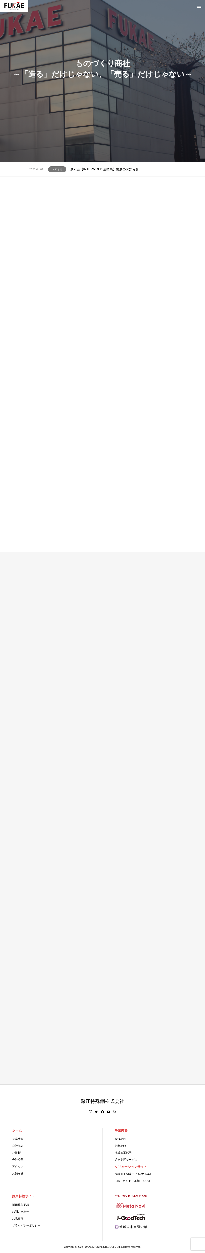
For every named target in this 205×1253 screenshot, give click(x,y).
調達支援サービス (126, 1159)
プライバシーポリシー (26, 1225)
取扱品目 (120, 1139)
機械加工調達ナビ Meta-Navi (133, 1174)
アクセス (17, 1166)
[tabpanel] (102, 81)
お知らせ (57, 169)
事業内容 (121, 1130)
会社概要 (17, 1145)
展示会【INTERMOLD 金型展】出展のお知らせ (104, 169)
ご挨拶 (16, 1152)
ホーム (17, 1130)
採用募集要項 (20, 1204)
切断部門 (120, 1145)
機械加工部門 (123, 1152)
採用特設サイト (23, 1196)
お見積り (17, 1218)
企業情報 (17, 1139)
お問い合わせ (20, 1211)
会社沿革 (17, 1159)
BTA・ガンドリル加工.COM (132, 1180)
